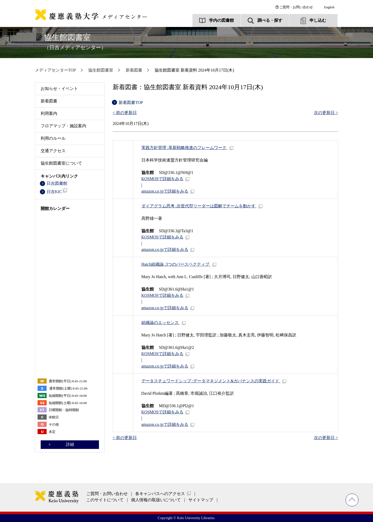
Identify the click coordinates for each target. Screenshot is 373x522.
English (329, 7)
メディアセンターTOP (55, 70)
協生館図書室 (75, 41)
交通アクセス (53, 151)
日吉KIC (57, 191)
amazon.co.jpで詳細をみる (164, 191)
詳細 (70, 444)
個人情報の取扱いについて (156, 500)
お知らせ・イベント (59, 88)
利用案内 (49, 113)
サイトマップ (200, 500)
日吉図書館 (57, 183)
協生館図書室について (61, 163)
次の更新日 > (326, 112)
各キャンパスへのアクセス (160, 493)
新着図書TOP (131, 102)
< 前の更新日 (125, 112)
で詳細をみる (162, 179)
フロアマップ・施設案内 (63, 126)
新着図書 (134, 70)
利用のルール (53, 138)
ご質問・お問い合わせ (296, 7)
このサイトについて (105, 500)
